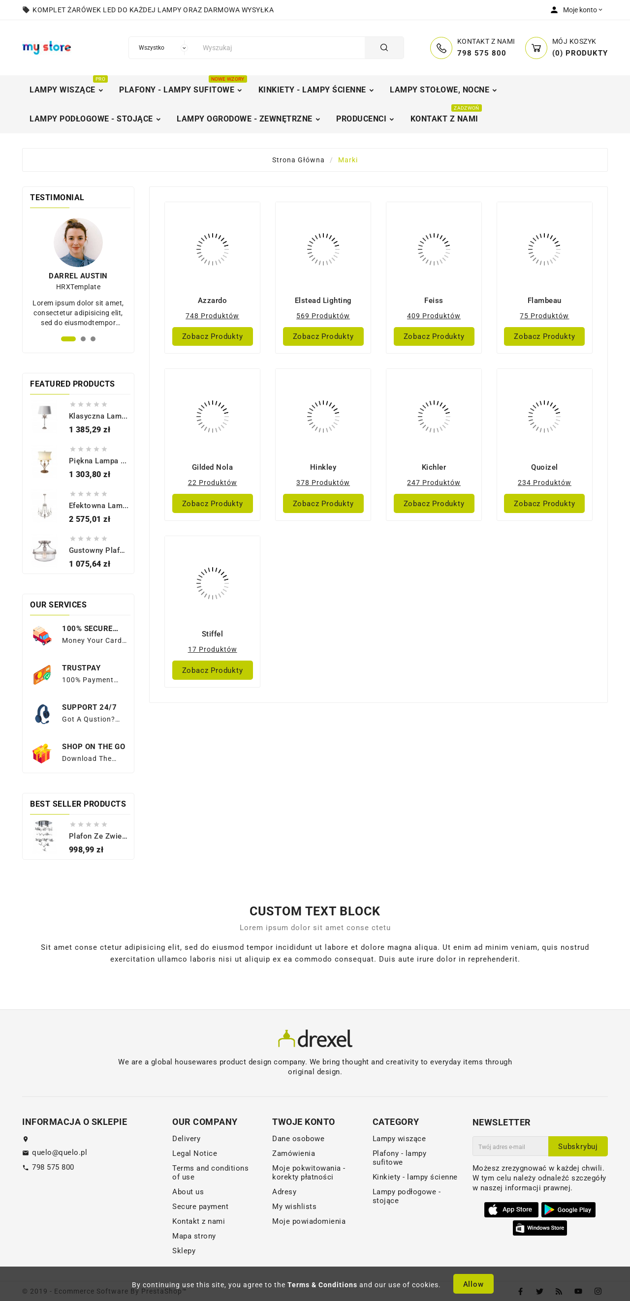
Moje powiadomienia (309, 1221)
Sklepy (183, 1250)
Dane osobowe (298, 1138)
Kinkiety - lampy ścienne (415, 1177)
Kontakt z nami (198, 1221)
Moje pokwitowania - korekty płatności (309, 1172)
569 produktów (323, 316)
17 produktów (212, 649)
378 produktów (323, 482)
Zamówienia (293, 1153)
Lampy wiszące (399, 1138)
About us (188, 1191)
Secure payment (200, 1206)
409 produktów (434, 316)
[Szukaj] (281, 48)
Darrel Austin (78, 276)
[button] (68, 339)
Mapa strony (194, 1236)
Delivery (186, 1138)
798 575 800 (53, 1167)
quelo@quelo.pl (59, 1152)
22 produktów (212, 482)
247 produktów (434, 482)
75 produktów (544, 316)
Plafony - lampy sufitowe (400, 1158)
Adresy (284, 1191)
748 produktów (212, 316)
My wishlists (294, 1206)
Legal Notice (194, 1153)
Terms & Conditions (322, 1285)
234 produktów (544, 482)
